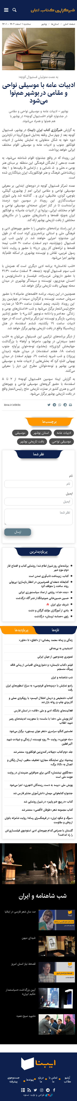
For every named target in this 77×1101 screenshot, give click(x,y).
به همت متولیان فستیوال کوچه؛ (38, 77)
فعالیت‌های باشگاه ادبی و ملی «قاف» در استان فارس (43, 710)
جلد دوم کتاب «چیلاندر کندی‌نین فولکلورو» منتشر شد (43, 752)
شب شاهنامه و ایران (62, 677)
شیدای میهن (29, 938)
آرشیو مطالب (67, 1080)
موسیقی (20, 433)
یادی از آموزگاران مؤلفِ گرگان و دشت (49, 610)
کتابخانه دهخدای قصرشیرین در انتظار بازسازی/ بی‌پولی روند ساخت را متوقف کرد (39, 584)
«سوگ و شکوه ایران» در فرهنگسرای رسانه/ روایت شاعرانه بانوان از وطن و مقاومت (39, 820)
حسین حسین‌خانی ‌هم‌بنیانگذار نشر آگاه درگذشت (42, 598)
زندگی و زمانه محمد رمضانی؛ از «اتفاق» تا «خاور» (46, 640)
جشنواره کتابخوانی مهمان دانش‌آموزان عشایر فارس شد (43, 793)
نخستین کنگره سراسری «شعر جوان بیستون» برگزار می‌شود (41, 731)
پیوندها (30, 1080)
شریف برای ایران (60, 604)
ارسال (17, 532)
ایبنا (53, 13)
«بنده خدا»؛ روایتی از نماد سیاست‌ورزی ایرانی (44, 592)
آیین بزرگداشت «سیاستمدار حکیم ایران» (21, 992)
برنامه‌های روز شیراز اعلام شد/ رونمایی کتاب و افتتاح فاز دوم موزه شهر (38, 568)
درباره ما (41, 1080)
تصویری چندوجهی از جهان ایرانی (55, 656)
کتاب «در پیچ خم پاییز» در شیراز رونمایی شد (48, 801)
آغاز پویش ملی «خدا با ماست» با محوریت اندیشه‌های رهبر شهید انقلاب (41, 721)
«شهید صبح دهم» (26, 1016)
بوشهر (44, 24)
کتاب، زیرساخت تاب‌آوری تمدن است (49, 576)
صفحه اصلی (69, 24)
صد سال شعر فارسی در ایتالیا (20, 911)
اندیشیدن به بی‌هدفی (61, 648)
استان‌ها (55, 24)
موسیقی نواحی (61, 441)
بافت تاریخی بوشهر (32, 441)
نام (71, 476)
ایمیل (69, 493)
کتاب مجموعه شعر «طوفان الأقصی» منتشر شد (47, 810)
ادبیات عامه (64, 433)
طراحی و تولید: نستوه (38, 1095)
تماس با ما (53, 1080)
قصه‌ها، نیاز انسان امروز (23, 964)
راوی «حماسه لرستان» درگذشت (51, 616)
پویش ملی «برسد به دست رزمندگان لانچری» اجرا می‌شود (41, 785)
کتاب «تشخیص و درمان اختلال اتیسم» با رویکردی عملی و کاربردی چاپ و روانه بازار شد (41, 700)
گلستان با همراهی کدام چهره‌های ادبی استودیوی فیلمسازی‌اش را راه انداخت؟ (39, 832)
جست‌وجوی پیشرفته (13, 1080)
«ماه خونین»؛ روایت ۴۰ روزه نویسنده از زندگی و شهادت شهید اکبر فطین (39, 741)
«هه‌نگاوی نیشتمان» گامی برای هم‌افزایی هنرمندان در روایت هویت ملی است (40, 774)
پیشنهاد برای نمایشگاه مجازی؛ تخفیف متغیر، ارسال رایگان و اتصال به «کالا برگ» (40, 762)
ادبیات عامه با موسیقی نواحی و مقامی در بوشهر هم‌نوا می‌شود (38, 93)
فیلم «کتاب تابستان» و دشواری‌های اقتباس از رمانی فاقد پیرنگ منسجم (41, 667)
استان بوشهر (41, 433)
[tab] (55, 630)
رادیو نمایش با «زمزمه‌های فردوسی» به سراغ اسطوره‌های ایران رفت (39, 687)
